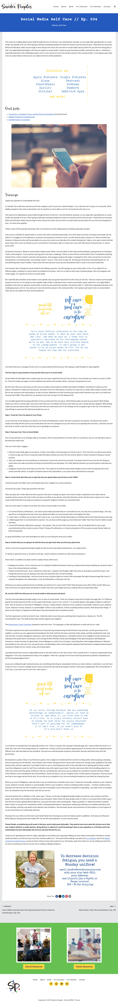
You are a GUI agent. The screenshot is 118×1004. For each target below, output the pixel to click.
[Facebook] (51, 984)
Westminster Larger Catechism (20, 625)
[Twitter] (62, 984)
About (63, 7)
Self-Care (62, 25)
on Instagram (91, 838)
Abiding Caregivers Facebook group (22, 117)
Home (56, 7)
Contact (107, 7)
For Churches (81, 7)
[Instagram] (56, 984)
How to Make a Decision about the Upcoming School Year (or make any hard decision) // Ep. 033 (29, 909)
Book (71, 7)
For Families (95, 7)
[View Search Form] (115, 7)
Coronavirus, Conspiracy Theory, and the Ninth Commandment (32, 114)
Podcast (55, 25)
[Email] (67, 984)
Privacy (77, 1000)
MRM (71, 1000)
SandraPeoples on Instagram (19, 120)
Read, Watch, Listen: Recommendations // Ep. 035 (88, 908)
